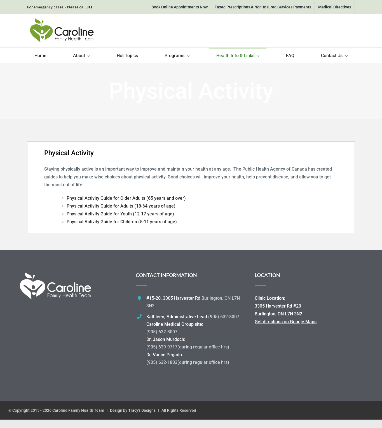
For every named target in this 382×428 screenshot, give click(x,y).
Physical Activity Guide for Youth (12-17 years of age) (120, 214)
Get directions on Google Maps (286, 321)
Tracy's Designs (142, 410)
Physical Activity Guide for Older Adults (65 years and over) (126, 198)
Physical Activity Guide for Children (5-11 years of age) (122, 221)
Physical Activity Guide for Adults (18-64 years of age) (121, 206)
